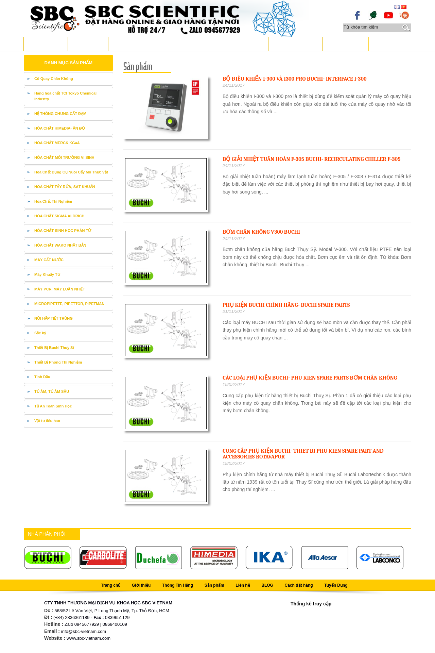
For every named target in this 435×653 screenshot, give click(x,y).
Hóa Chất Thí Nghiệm (53, 201)
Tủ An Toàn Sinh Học (53, 406)
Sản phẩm (182, 43)
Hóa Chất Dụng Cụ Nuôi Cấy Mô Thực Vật (71, 172)
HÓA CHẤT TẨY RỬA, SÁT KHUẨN (64, 187)
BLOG (251, 43)
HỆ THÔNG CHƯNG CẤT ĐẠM (60, 114)
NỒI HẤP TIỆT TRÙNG (53, 318)
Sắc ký (40, 333)
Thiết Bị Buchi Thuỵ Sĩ (54, 348)
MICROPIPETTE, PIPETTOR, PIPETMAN (69, 304)
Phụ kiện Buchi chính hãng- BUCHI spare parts (286, 305)
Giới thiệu (86, 43)
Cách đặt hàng (293, 43)
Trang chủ (44, 43)
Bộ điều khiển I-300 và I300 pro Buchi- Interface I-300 (294, 79)
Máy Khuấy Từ (47, 274)
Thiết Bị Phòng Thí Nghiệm (58, 362)
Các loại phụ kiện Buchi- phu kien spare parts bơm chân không (310, 378)
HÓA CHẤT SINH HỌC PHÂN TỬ (62, 231)
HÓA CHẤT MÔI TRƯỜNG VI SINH (64, 157)
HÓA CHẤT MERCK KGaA (57, 143)
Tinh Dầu (42, 377)
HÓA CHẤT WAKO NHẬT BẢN (60, 245)
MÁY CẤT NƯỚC (49, 260)
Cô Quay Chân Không (53, 79)
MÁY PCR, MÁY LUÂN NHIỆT (59, 289)
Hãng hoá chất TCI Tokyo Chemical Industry (65, 96)
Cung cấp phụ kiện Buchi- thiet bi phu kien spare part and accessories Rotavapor (303, 454)
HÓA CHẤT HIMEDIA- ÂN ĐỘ (59, 128)
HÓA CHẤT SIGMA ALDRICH (59, 216)
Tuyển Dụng (343, 43)
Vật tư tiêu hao (47, 421)
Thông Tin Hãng (134, 43)
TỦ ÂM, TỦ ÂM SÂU (51, 391)
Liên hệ (219, 43)
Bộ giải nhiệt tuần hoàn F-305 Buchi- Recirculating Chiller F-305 (311, 159)
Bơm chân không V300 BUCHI (261, 232)
